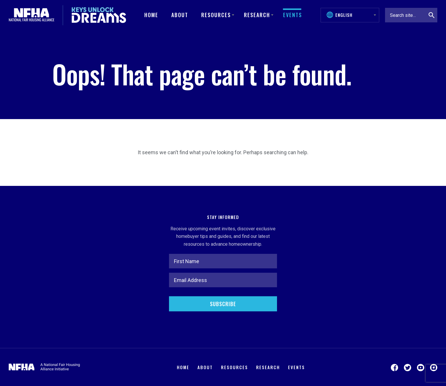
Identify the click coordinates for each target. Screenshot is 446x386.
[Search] (431, 15)
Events (292, 15)
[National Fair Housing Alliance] (31, 15)
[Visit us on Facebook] (394, 367)
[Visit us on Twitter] (407, 367)
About (179, 15)
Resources (234, 367)
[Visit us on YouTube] (420, 367)
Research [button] (257, 15)
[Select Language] (353, 14)
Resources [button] (216, 15)
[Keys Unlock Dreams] (99, 15)
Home (151, 15)
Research (268, 367)
